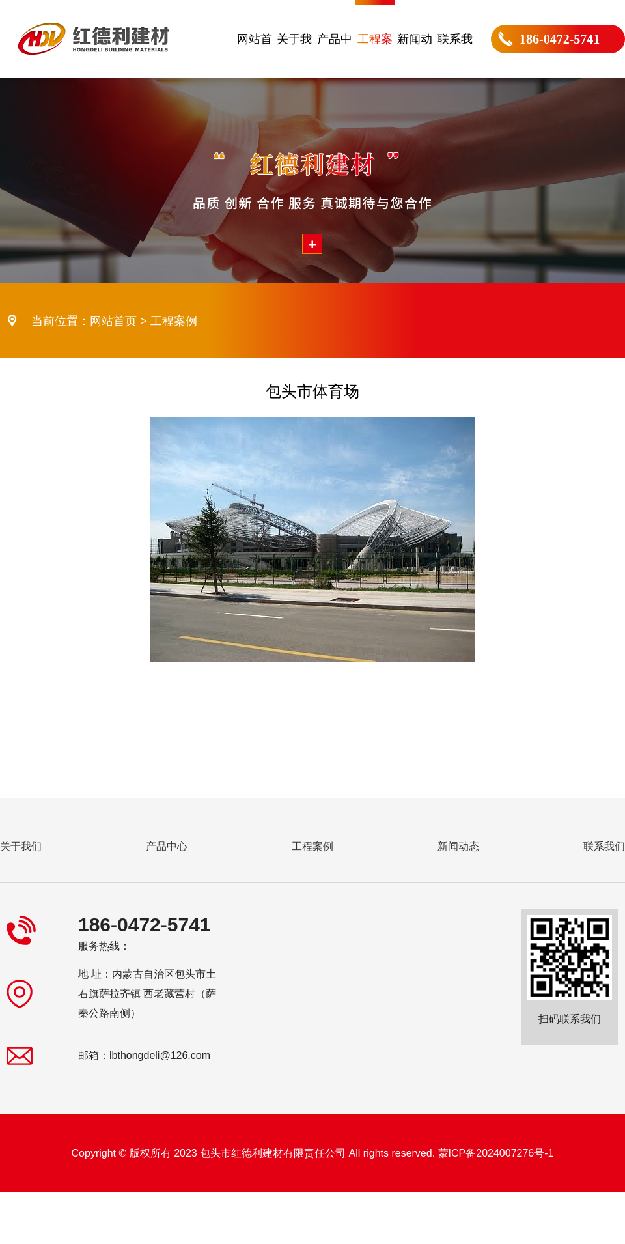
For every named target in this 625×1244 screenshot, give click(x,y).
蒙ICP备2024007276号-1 (496, 1153)
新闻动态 (414, 55)
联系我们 (455, 55)
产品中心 (334, 55)
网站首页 (254, 55)
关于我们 (294, 55)
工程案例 (375, 55)
